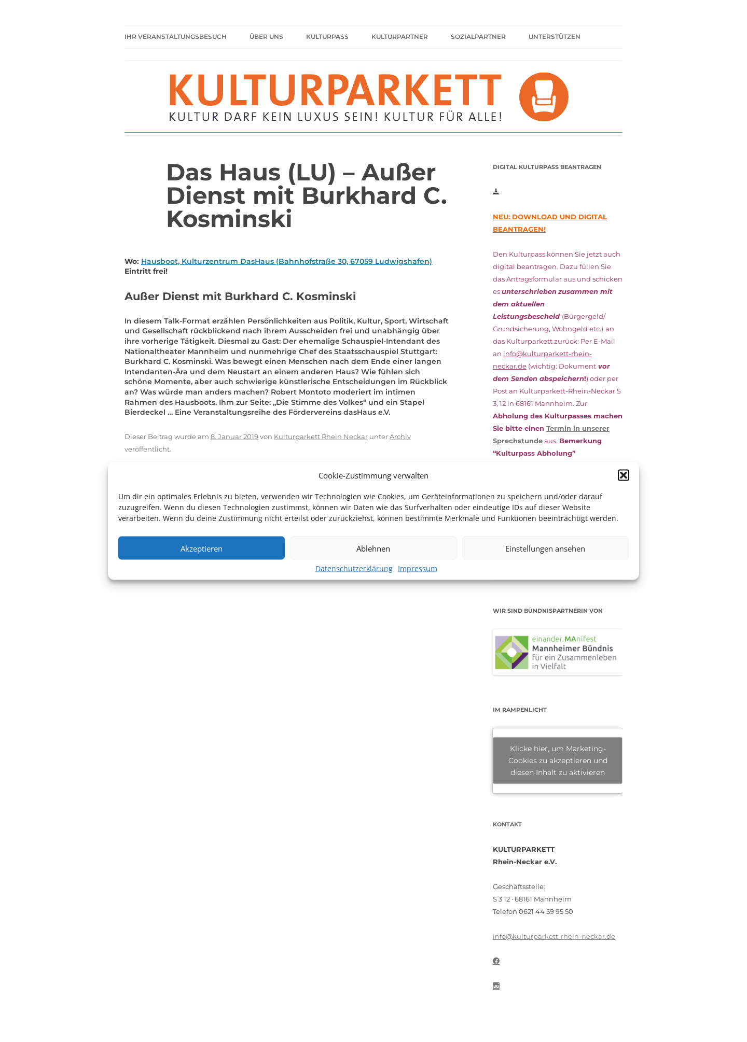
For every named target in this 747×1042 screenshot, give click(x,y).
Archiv (400, 436)
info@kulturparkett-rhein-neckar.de (554, 936)
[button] (623, 475)
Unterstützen (554, 36)
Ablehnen (373, 548)
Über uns (266, 36)
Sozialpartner (478, 36)
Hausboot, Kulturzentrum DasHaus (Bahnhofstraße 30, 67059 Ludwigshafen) (286, 261)
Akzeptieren (202, 548)
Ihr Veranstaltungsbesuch (176, 36)
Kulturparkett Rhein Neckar (321, 436)
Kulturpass (327, 36)
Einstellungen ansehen (545, 548)
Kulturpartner (399, 36)
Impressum (417, 568)
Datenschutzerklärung (354, 568)
